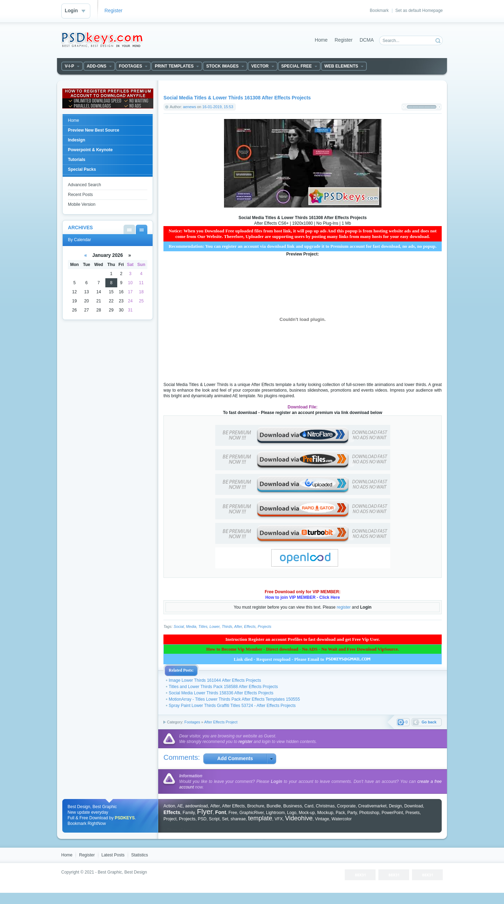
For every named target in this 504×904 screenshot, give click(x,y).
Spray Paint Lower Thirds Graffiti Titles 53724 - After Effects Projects (232, 705)
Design (395, 806)
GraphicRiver (251, 812)
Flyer (205, 811)
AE (180, 806)
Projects (264, 626)
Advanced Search (84, 184)
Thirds (227, 626)
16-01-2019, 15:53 (217, 107)
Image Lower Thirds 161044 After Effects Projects (215, 680)
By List (129, 229)
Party (352, 812)
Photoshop (369, 812)
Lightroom (275, 812)
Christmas (325, 806)
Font (220, 812)
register (344, 607)
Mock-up (307, 812)
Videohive (299, 818)
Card (308, 806)
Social (179, 626)
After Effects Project (220, 722)
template (260, 818)
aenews (189, 107)
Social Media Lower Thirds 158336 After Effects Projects (221, 693)
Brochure (255, 806)
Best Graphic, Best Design (122, 872)
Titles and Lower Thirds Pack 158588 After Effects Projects (223, 686)
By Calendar (141, 229)
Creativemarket (372, 806)
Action (169, 806)
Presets (412, 812)
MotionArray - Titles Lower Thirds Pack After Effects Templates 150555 (234, 699)
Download (413, 806)
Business (292, 805)
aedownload (196, 806)
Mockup (325, 812)
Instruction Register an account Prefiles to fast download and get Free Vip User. (302, 639)
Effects (249, 626)
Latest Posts (113, 855)
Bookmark (379, 10)
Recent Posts (80, 194)
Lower (215, 626)
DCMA (366, 40)
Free (233, 812)
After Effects (233, 806)
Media (191, 626)
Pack (340, 812)
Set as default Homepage (419, 10)
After (238, 626)
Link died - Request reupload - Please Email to (303, 659)
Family (189, 812)
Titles (203, 626)
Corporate (346, 806)
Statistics (139, 855)
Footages (192, 722)
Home (321, 40)
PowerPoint (392, 812)
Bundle (274, 805)
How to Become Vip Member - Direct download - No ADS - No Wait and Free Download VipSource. (302, 649)
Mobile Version (82, 204)
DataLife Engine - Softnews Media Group (101, 39)
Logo (291, 812)
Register (113, 10)
